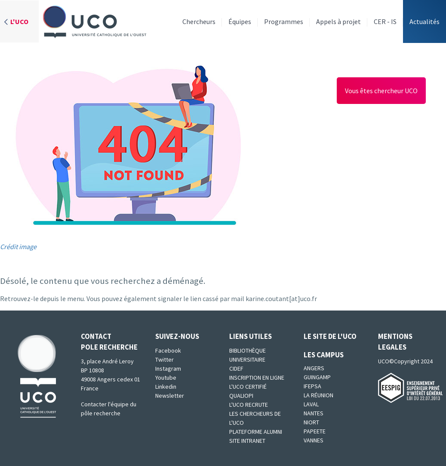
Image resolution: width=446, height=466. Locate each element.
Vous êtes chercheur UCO (381, 90)
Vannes (313, 440)
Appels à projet (338, 21)
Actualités (424, 21)
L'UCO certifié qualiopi (248, 391)
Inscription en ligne (256, 377)
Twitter (164, 359)
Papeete (315, 431)
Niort (311, 422)
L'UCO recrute (248, 404)
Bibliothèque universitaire (247, 355)
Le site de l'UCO (330, 336)
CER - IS (385, 21)
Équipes (239, 21)
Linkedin (165, 386)
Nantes (313, 413)
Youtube (165, 377)
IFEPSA (312, 386)
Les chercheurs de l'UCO (255, 418)
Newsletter (169, 395)
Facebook (168, 350)
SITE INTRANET (247, 441)
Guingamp (317, 377)
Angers (314, 368)
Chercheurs (198, 21)
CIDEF (236, 368)
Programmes (283, 21)
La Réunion (318, 395)
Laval (311, 404)
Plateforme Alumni (255, 432)
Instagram (168, 368)
